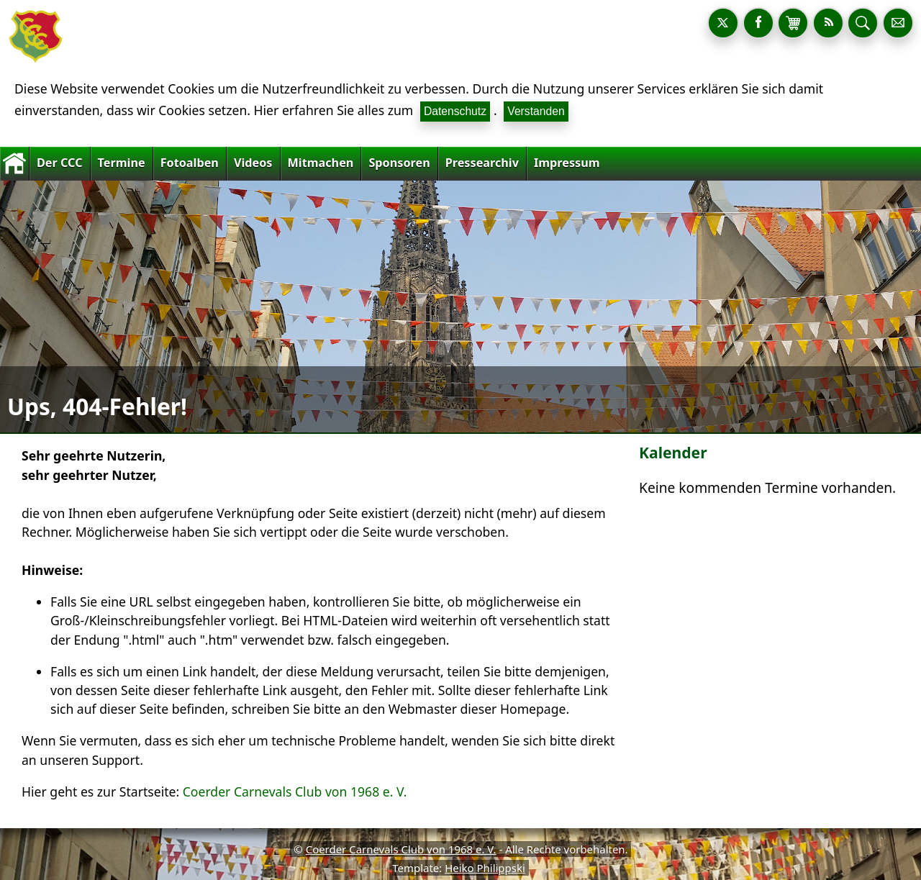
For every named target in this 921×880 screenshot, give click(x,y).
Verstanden (535, 111)
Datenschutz (455, 111)
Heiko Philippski (485, 868)
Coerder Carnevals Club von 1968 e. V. (295, 791)
